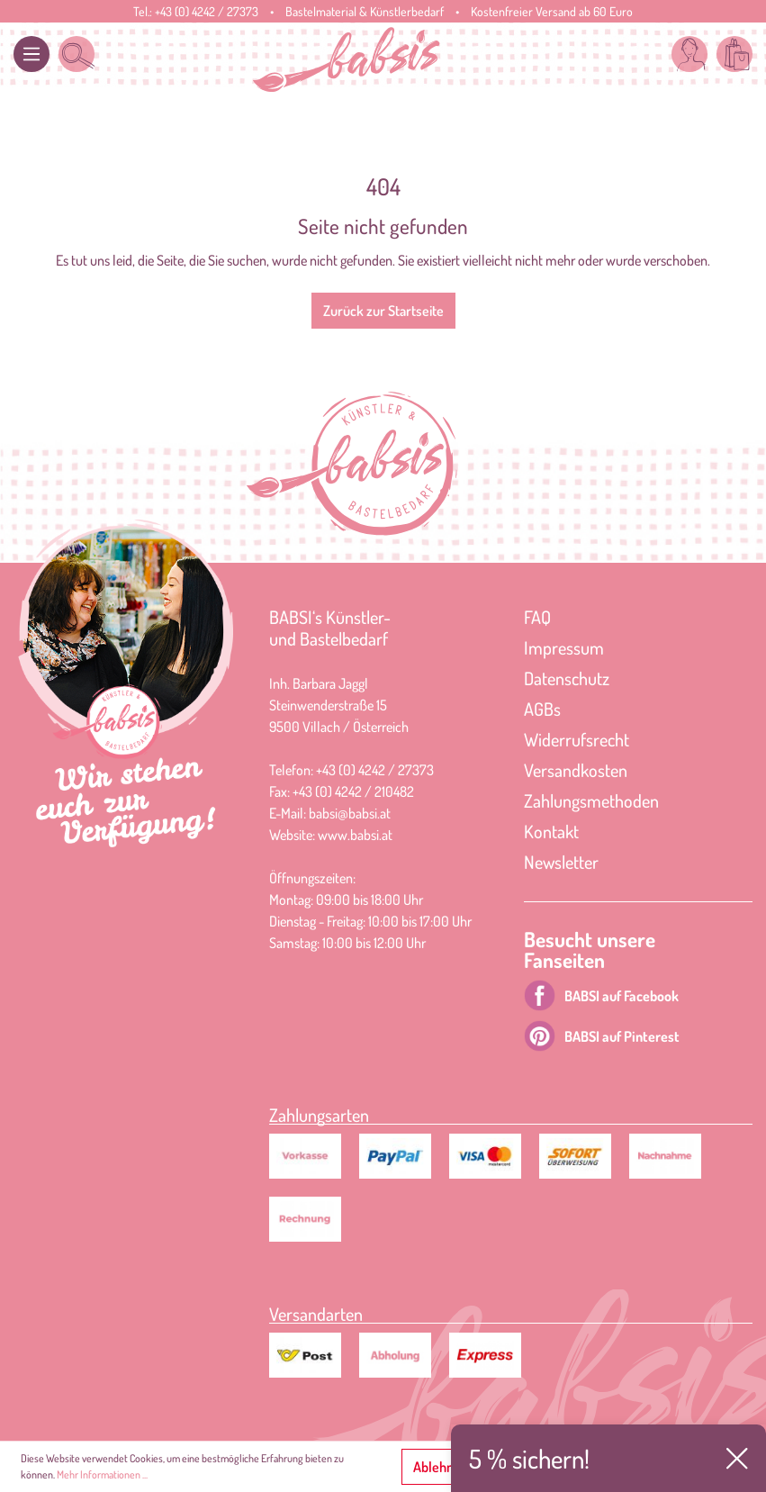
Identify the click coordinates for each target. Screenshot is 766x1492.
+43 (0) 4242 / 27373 (206, 11)
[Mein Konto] (689, 54)
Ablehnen (440, 1467)
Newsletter (561, 861)
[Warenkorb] (734, 54)
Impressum (564, 647)
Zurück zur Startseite (383, 311)
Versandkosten (575, 770)
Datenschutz (566, 678)
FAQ (537, 616)
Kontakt (551, 831)
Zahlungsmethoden (591, 800)
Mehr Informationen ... (102, 1474)
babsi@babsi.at (350, 813)
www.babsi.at (355, 835)
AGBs (542, 708)
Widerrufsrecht (576, 739)
